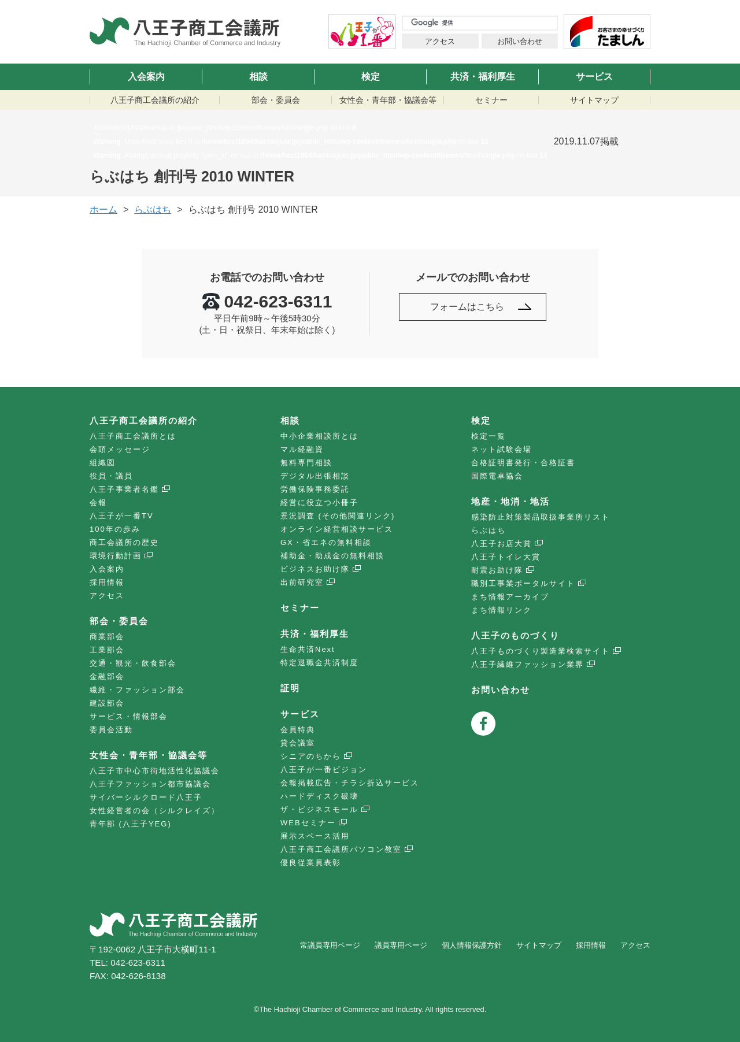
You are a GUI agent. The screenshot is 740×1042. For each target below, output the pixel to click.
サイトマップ (594, 100)
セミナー (491, 100)
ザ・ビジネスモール (319, 809)
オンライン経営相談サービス (336, 529)
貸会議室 (297, 743)
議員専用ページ (401, 945)
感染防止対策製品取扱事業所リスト (540, 517)
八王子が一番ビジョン (323, 769)
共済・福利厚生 (482, 76)
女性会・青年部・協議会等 (387, 100)
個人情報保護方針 (472, 945)
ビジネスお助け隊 (315, 569)
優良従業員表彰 (310, 862)
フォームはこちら (467, 307)
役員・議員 (111, 476)
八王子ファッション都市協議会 (150, 784)
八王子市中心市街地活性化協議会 (155, 770)
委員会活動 (111, 729)
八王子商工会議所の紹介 (154, 100)
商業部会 (107, 636)
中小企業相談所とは (319, 436)
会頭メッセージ (120, 449)
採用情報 (107, 582)
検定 (370, 76)
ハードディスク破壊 (319, 796)
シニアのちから (310, 756)
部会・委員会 (275, 100)
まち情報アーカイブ (510, 596)
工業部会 (107, 650)
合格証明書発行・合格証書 (523, 462)
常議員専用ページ (330, 945)
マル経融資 (302, 449)
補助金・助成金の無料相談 (332, 555)
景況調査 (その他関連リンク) (337, 515)
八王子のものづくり (515, 635)
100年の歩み (115, 529)
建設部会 (107, 703)
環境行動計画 (116, 555)
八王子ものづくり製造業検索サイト (540, 651)
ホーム (103, 209)
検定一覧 (488, 436)
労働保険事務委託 (315, 489)
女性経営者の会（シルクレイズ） (155, 810)
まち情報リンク (501, 610)
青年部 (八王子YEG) (131, 823)
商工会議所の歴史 (124, 542)
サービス (594, 76)
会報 (98, 502)
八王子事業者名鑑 (124, 489)
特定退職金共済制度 (319, 662)
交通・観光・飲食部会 (133, 663)
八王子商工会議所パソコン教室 (341, 849)
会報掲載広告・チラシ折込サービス (349, 782)
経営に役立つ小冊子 (319, 502)
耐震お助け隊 (497, 570)
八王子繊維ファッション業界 (527, 664)
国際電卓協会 (497, 476)
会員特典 (297, 729)
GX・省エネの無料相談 (326, 542)
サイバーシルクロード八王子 (146, 797)
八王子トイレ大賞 (506, 556)
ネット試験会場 (501, 449)
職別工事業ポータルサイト (523, 583)
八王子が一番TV (122, 515)
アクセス (440, 41)
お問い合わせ (519, 41)
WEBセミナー (308, 822)
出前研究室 (302, 582)
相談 (258, 76)
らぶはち (152, 209)
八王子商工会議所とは (133, 436)
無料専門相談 (306, 462)
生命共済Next (307, 649)
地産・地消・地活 (510, 501)
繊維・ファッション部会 (137, 689)
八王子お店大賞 (501, 543)
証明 (290, 688)
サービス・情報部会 (129, 716)
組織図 (103, 462)
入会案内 (146, 76)
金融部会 (107, 676)
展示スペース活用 (315, 836)
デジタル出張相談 (315, 476)
